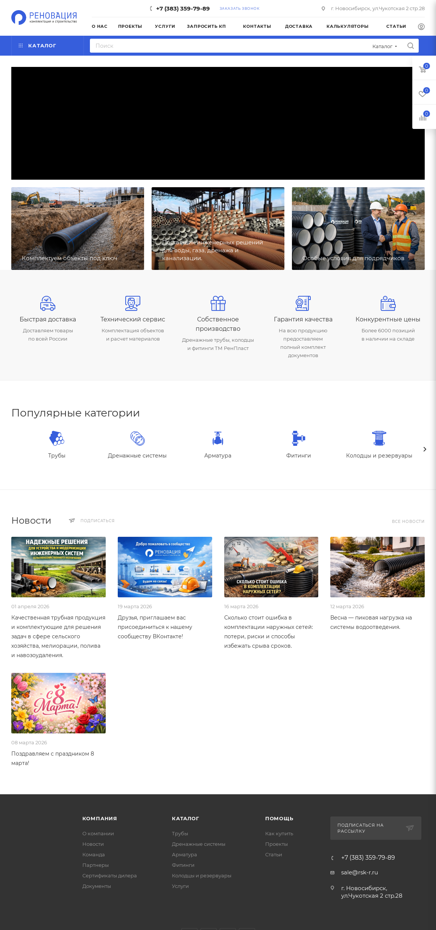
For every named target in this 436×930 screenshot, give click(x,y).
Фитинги (298, 455)
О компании (98, 833)
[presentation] (424, 449)
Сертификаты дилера (109, 875)
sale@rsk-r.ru (359, 872)
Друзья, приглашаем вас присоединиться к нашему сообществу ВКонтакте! (155, 627)
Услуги (180, 886)
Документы (96, 886)
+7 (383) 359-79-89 (183, 8)
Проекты (276, 844)
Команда (93, 854)
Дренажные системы (137, 455)
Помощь (279, 818)
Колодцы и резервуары (379, 455)
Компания (99, 818)
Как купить (279, 833)
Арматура (217, 455)
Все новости (408, 521)
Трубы (56, 455)
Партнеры (95, 865)
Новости (93, 844)
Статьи (273, 854)
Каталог (185, 818)
